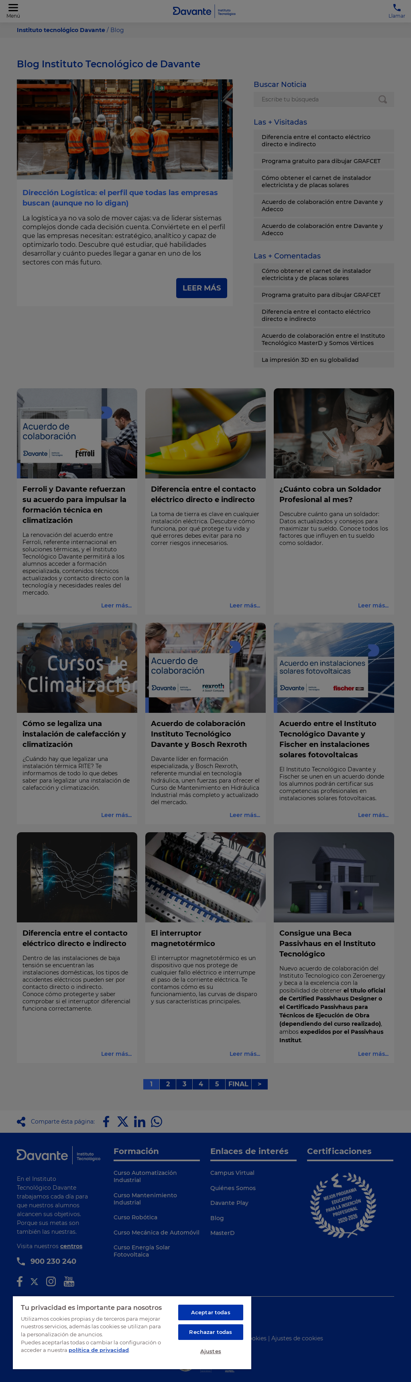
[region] (132, 1332)
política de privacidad (99, 1350)
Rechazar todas (210, 1332)
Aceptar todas (210, 1312)
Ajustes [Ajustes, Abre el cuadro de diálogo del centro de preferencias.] (210, 1351)
